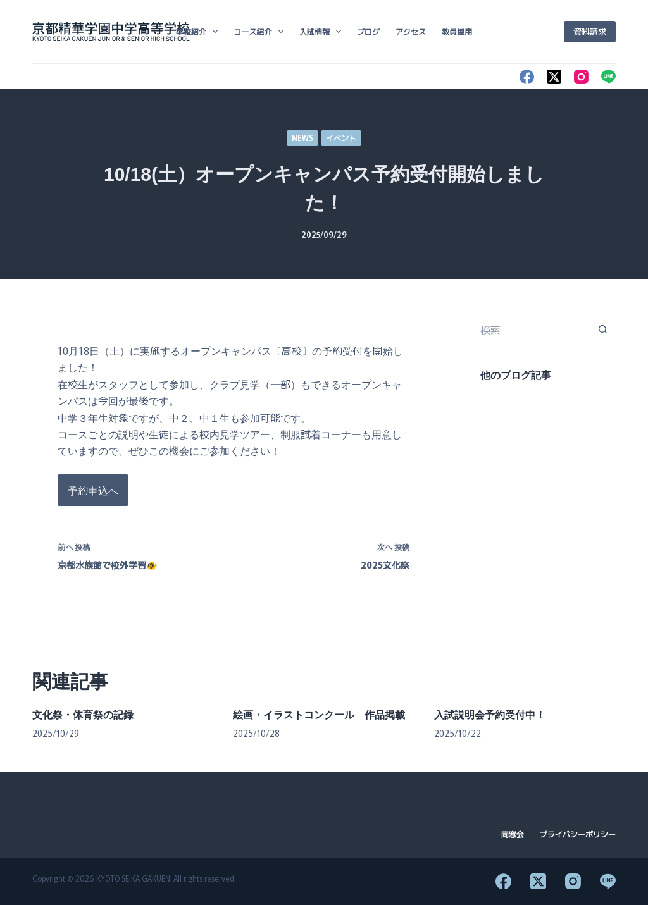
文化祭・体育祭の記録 (83, 715)
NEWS (302, 137)
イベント (341, 137)
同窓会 (512, 834)
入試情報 (322, 31)
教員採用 (457, 31)
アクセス (411, 31)
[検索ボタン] (603, 329)
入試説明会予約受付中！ (489, 715)
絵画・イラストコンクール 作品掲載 (319, 715)
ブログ (368, 31)
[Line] (608, 77)
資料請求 (589, 31)
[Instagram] (581, 77)
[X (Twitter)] (554, 77)
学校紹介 (199, 31)
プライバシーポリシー (578, 834)
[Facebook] (527, 77)
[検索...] (535, 329)
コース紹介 (261, 31)
